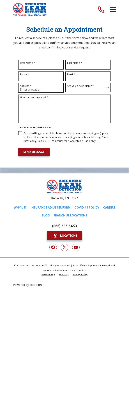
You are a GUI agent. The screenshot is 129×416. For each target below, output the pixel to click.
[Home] (30, 9)
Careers (109, 207)
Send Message (33, 152)
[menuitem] (48, 274)
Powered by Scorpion (27, 285)
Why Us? (20, 207)
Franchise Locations (70, 215)
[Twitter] (64, 247)
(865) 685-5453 (64, 226)
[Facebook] (53, 247)
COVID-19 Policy (87, 207)
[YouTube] (76, 247)
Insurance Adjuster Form (51, 207)
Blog (46, 215)
